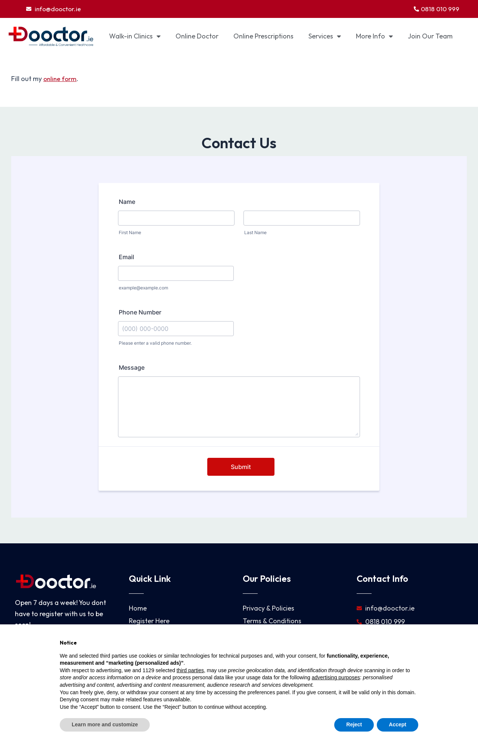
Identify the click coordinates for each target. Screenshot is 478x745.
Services (324, 37)
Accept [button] (397, 724)
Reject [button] (354, 724)
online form (60, 79)
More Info (374, 37)
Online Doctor (197, 36)
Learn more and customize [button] (105, 724)
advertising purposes (336, 677)
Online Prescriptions (263, 36)
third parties (190, 670)
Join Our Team (430, 36)
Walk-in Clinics (135, 37)
